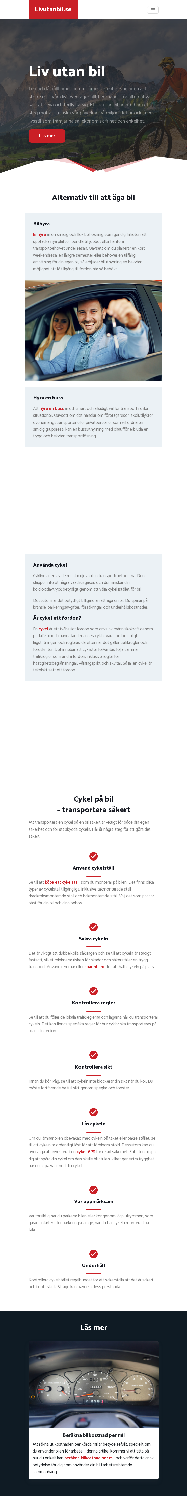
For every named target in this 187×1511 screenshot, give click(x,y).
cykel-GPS (86, 1152)
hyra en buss (52, 408)
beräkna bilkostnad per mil (89, 1458)
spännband (95, 966)
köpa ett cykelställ (62, 882)
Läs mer (47, 136)
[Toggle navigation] (153, 10)
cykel (43, 629)
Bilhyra (39, 234)
